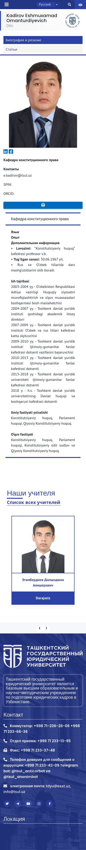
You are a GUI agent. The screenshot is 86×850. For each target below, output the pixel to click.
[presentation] (39, 628)
